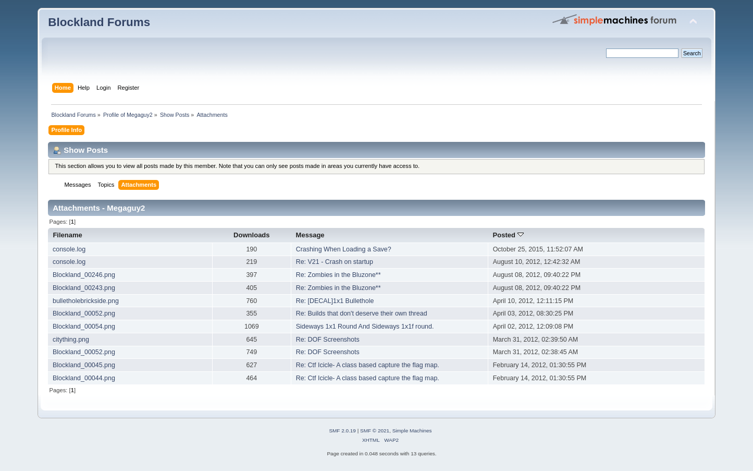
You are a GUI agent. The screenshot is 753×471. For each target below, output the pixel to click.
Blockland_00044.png (84, 378)
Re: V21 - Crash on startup (334, 261)
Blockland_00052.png (84, 313)
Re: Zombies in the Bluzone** (338, 275)
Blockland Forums (99, 22)
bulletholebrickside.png (86, 301)
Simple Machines (412, 430)
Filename (67, 235)
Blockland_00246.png (84, 275)
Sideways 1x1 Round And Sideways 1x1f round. (365, 326)
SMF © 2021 (374, 430)
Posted (508, 235)
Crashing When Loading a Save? (343, 249)
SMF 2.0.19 (342, 430)
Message (310, 235)
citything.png (71, 339)
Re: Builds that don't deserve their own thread (361, 313)
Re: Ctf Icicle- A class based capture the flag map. (367, 365)
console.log (69, 249)
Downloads (251, 235)
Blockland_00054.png (84, 326)
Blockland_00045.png (84, 365)
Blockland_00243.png (84, 288)
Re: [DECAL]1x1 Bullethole (335, 301)
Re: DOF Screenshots (328, 339)
